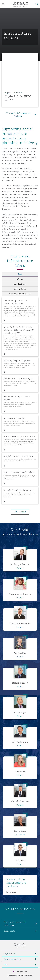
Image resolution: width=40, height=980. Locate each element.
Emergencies (21, 971)
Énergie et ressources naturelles (15, 923)
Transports (9, 931)
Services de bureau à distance (20, 976)
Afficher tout (20, 512)
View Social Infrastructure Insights (18, 114)
